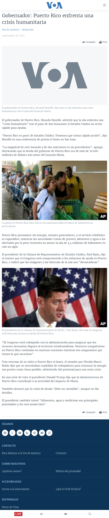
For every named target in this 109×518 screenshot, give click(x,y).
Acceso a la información (16, 489)
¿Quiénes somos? (12, 471)
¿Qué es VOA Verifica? (68, 489)
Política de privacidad (68, 471)
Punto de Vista (10, 507)
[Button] (88, 42)
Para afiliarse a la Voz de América (21, 453)
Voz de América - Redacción (18, 29)
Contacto (61, 453)
